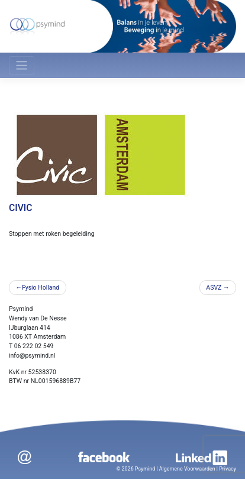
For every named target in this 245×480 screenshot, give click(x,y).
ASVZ (213, 287)
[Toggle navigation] (21, 65)
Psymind (145, 469)
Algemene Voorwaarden (187, 469)
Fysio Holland (40, 287)
